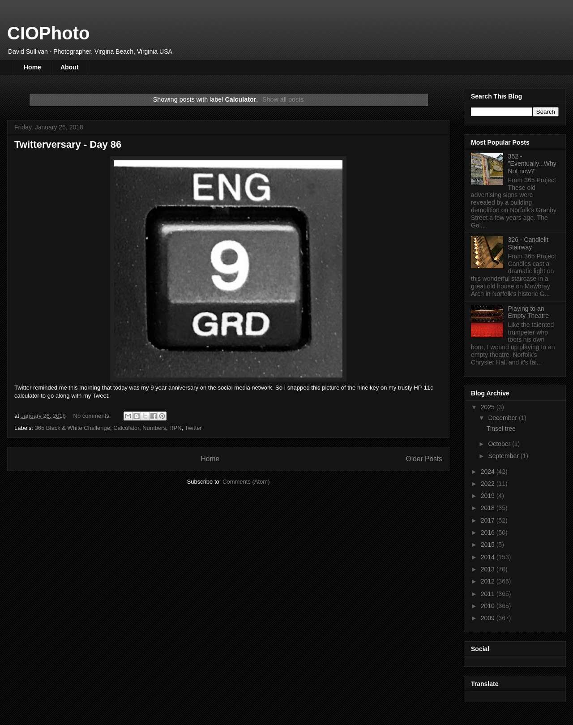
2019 (488, 495)
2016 (488, 532)
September (504, 455)
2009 (488, 618)
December (503, 417)
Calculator (126, 428)
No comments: (92, 415)
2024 (488, 471)
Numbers (154, 428)
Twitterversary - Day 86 (67, 144)
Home (32, 67)
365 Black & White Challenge (72, 428)
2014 (488, 557)
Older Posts (424, 459)
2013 (488, 569)
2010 (488, 605)
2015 (488, 544)
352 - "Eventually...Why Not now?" (532, 164)
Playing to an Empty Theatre (528, 312)
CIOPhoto (48, 33)
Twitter (193, 428)
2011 (488, 593)
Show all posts (283, 99)
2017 (488, 520)
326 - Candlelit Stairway (528, 243)
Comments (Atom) (245, 481)
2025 (488, 407)
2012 (488, 581)
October (500, 443)
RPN (175, 428)
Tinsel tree (501, 428)
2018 (488, 507)
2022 (488, 483)
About (69, 67)
